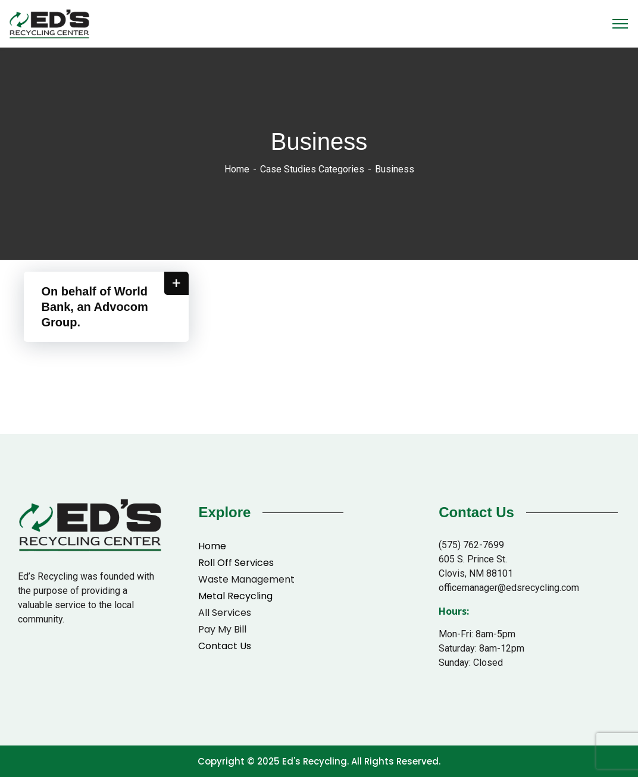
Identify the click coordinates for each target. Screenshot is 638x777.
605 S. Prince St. (473, 559)
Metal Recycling (235, 596)
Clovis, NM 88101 (476, 573)
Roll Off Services (236, 563)
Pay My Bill (222, 629)
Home (236, 169)
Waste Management (246, 579)
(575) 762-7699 (471, 544)
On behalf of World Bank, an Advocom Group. (95, 307)
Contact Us (224, 646)
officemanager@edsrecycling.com (509, 587)
